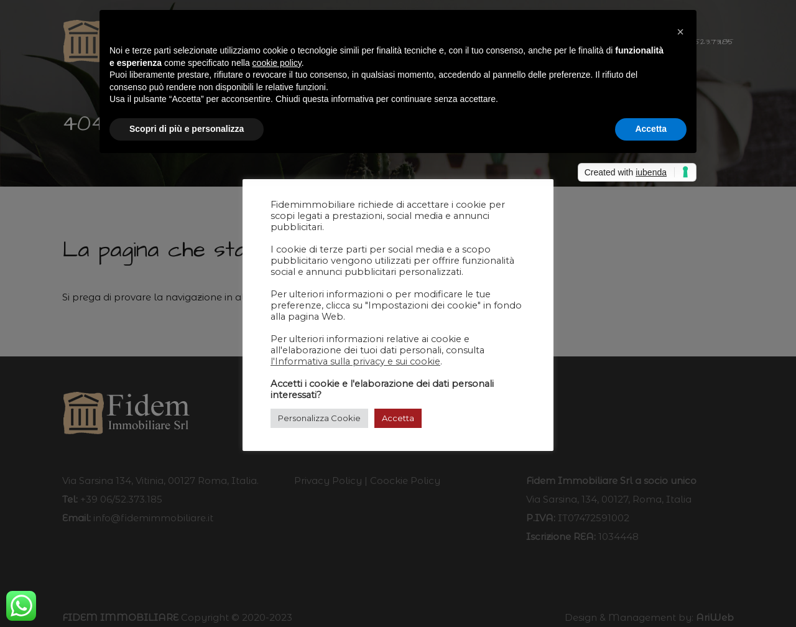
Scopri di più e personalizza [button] (186, 129)
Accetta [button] (398, 418)
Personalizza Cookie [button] (319, 418)
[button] (680, 30)
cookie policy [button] (277, 63)
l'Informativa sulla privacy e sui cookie (355, 361)
